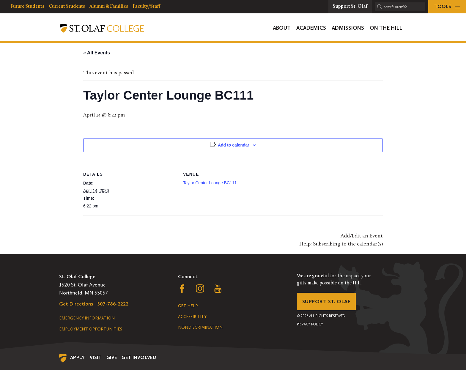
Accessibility (192, 316)
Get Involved (139, 357)
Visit (96, 357)
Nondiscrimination (200, 327)
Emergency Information (87, 318)
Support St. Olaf (326, 301)
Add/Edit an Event (362, 236)
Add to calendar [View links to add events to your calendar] (233, 145)
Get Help (188, 305)
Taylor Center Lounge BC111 (210, 182)
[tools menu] (447, 6)
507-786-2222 (112, 303)
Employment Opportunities (90, 329)
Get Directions (76, 303)
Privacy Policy (310, 324)
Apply (77, 357)
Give (111, 357)
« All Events (96, 52)
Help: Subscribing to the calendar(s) (341, 244)
